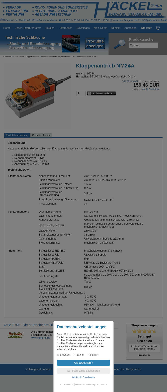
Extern (79, 354)
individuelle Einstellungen (83, 377)
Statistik (92, 354)
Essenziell (63, 354)
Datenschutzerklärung (85, 384)
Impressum (102, 384)
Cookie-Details (66, 384)
